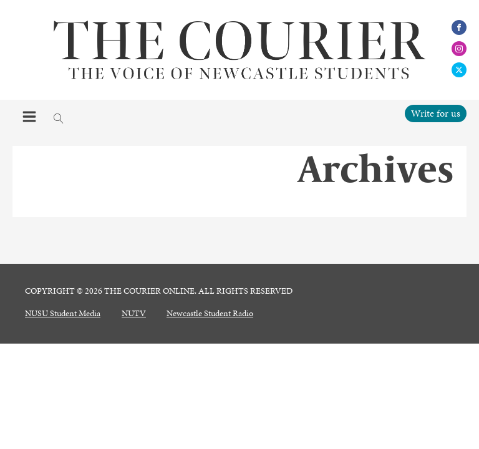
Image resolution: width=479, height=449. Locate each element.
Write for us (435, 113)
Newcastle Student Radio (210, 314)
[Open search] (58, 118)
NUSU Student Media (62, 314)
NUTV (134, 314)
